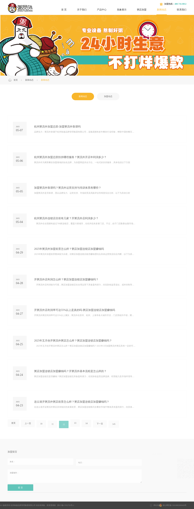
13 (75, 425)
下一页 (100, 426)
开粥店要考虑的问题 (98, 500)
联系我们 (181, 9)
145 (113, 426)
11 (52, 426)
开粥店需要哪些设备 (122, 500)
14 (86, 426)
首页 (16, 80)
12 (64, 426)
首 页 (64, 9)
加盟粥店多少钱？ (31, 500)
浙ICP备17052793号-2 (39, 505)
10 (41, 426)
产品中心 (102, 9)
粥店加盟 (141, 9)
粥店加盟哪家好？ (75, 500)
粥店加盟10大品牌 (53, 500)
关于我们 (82, 9)
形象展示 (122, 9)
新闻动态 (161, 9)
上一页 (28, 426)
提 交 (20, 489)
